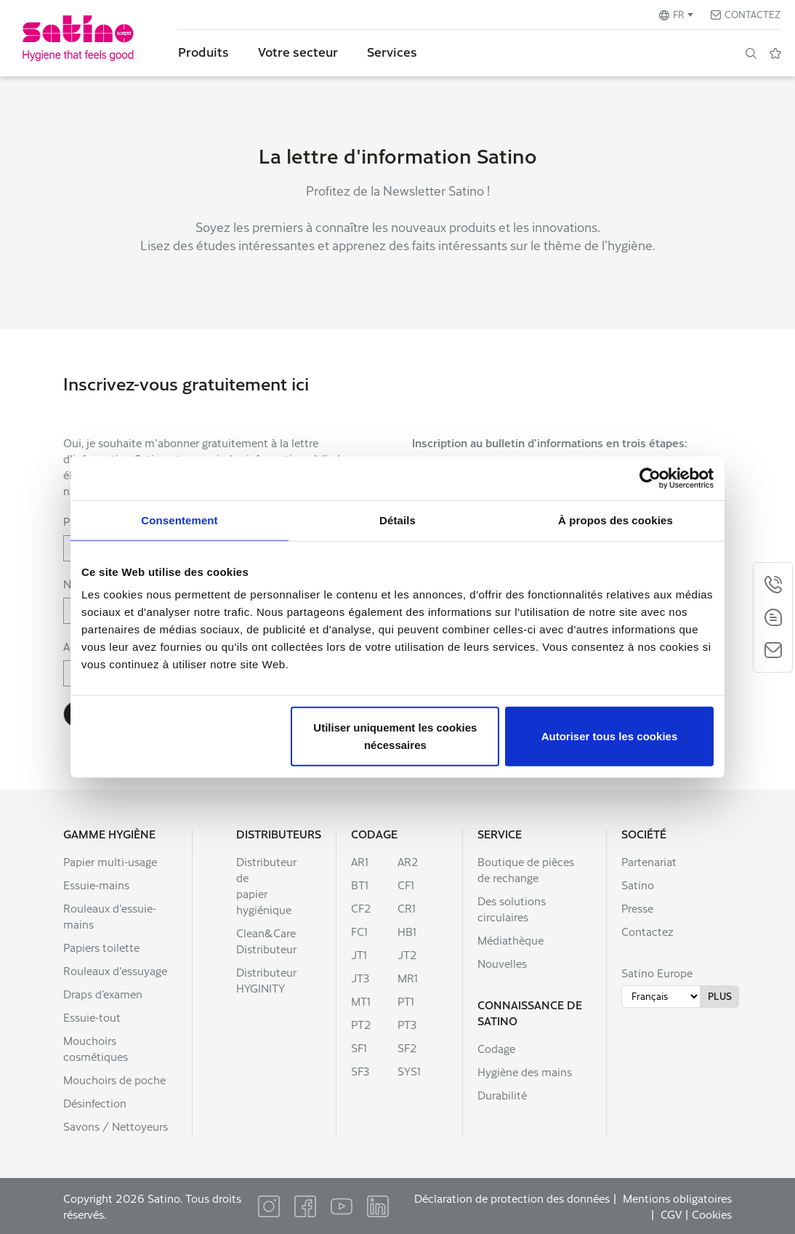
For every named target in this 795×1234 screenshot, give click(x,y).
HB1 (407, 931)
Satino (637, 884)
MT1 (361, 1001)
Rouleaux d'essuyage (115, 970)
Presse (637, 908)
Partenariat (649, 861)
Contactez (752, 14)
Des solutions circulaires (511, 908)
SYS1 (409, 1070)
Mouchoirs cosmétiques (95, 1048)
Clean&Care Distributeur (266, 940)
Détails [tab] (397, 519)
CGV (671, 1214)
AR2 (408, 861)
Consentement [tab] (179, 519)
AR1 (359, 861)
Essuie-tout (92, 1017)
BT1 (359, 884)
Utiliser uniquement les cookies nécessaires (395, 736)
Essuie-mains (96, 884)
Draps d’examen (102, 993)
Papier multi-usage (110, 861)
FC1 (359, 931)
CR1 (407, 908)
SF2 (407, 1047)
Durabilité (502, 1094)
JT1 (359, 954)
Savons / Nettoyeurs (115, 1126)
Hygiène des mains (524, 1071)
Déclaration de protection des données (512, 1198)
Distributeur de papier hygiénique (266, 885)
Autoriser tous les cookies (609, 736)
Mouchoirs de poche (114, 1079)
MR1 (408, 977)
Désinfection (94, 1102)
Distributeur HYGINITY (266, 979)
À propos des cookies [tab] (615, 519)
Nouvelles (502, 963)
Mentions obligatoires (677, 1198)
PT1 (406, 1001)
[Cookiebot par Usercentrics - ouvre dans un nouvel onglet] (650, 478)
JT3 (360, 977)
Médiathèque (510, 939)
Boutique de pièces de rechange (525, 869)
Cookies (712, 1214)
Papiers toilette (101, 947)
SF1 (359, 1047)
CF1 (406, 884)
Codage (374, 833)
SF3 (360, 1070)
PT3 (407, 1024)
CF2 (361, 908)
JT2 (407, 954)
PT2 (361, 1024)
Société (643, 833)
